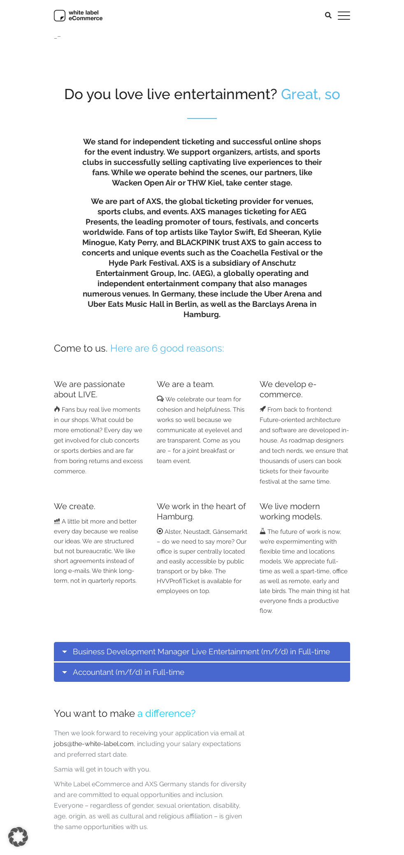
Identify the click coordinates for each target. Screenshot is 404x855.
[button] (18, 837)
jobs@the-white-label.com (94, 744)
